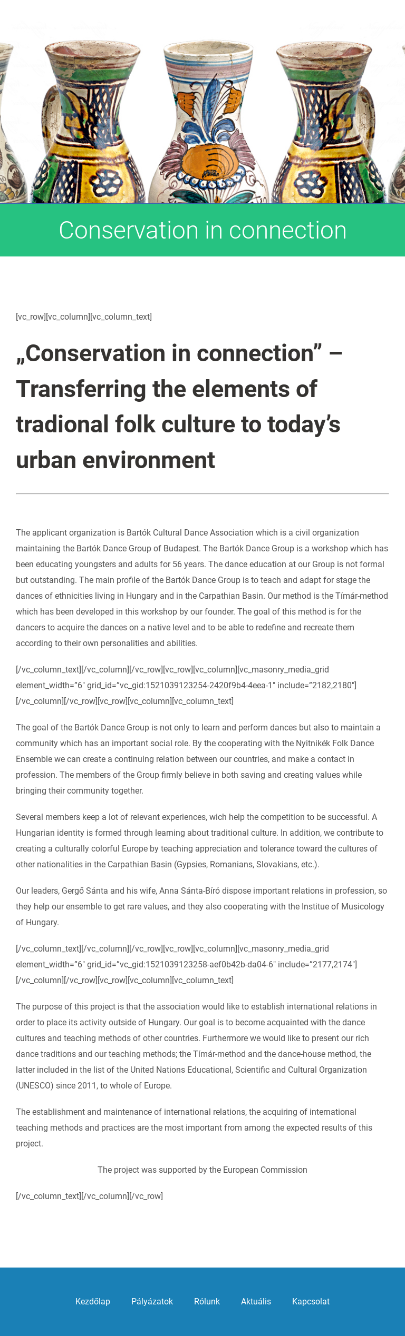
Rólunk (207, 1302)
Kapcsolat (311, 1302)
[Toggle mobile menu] (383, 60)
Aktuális (256, 1302)
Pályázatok (152, 1302)
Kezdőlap (92, 1302)
